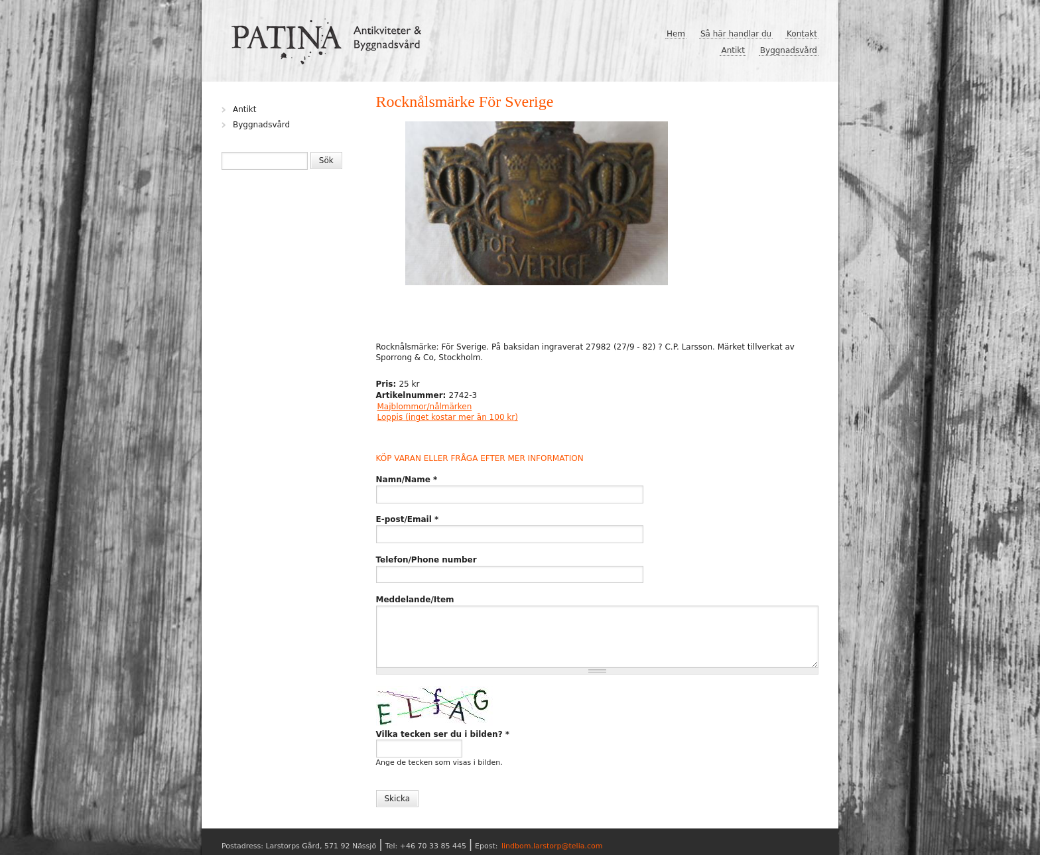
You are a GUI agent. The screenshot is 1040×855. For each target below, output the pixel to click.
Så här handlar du (735, 33)
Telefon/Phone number (426, 559)
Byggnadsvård (788, 50)
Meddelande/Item (415, 599)
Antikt (733, 50)
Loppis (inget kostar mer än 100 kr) (447, 417)
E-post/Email (407, 519)
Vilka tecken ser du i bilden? (443, 734)
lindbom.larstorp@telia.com (552, 846)
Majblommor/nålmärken (424, 406)
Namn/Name (407, 479)
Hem (676, 33)
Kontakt (802, 33)
